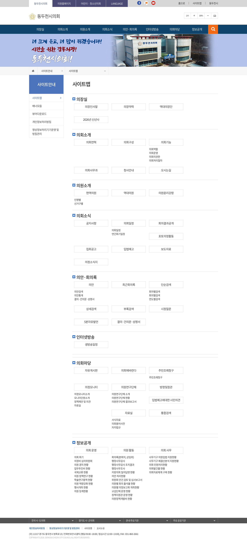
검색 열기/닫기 (213, 29)
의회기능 (166, 142)
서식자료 (116, 420)
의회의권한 (154, 156)
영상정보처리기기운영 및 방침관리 (45, 132)
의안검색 (78, 291)
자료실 (77, 405)
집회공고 (91, 249)
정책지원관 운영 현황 (122, 495)
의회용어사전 (118, 423)
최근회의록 (128, 285)
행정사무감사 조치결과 (123, 465)
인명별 (77, 200)
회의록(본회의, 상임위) (123, 457)
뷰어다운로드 (39, 114)
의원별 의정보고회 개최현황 (125, 487)
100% (201, 15)
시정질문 (166, 309)
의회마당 (174, 29)
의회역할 (153, 149)
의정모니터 (91, 387)
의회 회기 (78, 457)
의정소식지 (91, 262)
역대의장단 (166, 107)
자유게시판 (91, 370)
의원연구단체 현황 (121, 398)
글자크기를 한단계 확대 (194, 16)
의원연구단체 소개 (121, 394)
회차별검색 (154, 291)
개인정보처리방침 (41, 122)
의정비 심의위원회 (83, 461)
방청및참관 (166, 387)
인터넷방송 (152, 29)
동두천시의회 (40, 3)
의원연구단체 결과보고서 (124, 401)
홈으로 (181, 3)
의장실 (40, 29)
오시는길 (166, 170)
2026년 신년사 (91, 119)
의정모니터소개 (82, 394)
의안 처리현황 (118, 476)
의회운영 (153, 153)
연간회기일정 (118, 234)
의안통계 (78, 295)
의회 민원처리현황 (158, 465)
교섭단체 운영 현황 (121, 491)
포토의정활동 (166, 236)
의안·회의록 (130, 29)
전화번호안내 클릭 (72, 533)
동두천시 (213, 3)
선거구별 (78, 203)
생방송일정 (91, 344)
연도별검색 (154, 299)
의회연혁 (91, 142)
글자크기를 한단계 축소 (207, 16)
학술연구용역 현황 (83, 480)
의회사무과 (91, 170)
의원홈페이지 (64, 3)
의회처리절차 (155, 160)
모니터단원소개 (82, 398)
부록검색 (129, 309)
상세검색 (91, 309)
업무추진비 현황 (82, 468)
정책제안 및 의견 (82, 401)
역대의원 (129, 193)
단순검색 (166, 285)
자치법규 (116, 427)
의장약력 (129, 107)
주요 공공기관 (179, 520)
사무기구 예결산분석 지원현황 (164, 461)
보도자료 (166, 249)
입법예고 (129, 249)
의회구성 (129, 142)
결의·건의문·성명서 (84, 299)
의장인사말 (91, 107)
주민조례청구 (166, 370)
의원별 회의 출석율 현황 (123, 483)
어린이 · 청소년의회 (91, 3)
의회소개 (62, 29)
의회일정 (129, 223)
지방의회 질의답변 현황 (123, 472)
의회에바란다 (128, 370)
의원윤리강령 (166, 193)
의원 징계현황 (81, 491)
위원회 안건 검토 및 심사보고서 (127, 480)
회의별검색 (154, 295)
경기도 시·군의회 (86, 520)
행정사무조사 (118, 468)
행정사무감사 (118, 461)
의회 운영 (91, 450)
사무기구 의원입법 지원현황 (162, 457)
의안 (91, 285)
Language (117, 3)
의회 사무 (166, 450)
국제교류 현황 (81, 472)
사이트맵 (197, 3)
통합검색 (166, 413)
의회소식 (107, 29)
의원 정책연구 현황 (83, 476)
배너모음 (37, 106)
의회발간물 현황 (157, 468)
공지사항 (91, 223)
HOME (33, 71)
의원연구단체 (128, 387)
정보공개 (197, 29)
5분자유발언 (91, 322)
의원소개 (85, 29)
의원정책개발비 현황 (122, 499)
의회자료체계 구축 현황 (160, 472)
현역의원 (91, 193)
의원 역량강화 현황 (83, 483)
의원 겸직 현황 (81, 465)
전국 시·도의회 (38, 520)
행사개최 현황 (81, 487)
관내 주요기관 (132, 520)
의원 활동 (128, 450)
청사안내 (129, 170)
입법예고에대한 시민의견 (166, 400)
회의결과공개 (166, 223)
